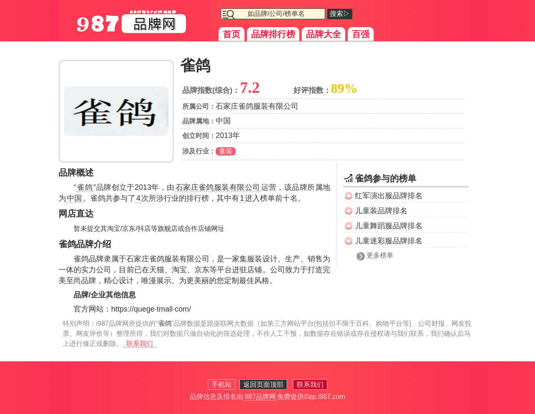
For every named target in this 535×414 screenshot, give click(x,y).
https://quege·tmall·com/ (151, 309)
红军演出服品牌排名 (389, 196)
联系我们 (139, 343)
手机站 (221, 384)
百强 (360, 34)
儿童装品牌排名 (381, 211)
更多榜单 (380, 255)
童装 (225, 151)
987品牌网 (260, 396)
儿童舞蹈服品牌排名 (389, 226)
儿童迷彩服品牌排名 (389, 241)
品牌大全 (323, 34)
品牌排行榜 (273, 34)
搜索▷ (340, 13)
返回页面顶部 (263, 384)
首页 (231, 34)
